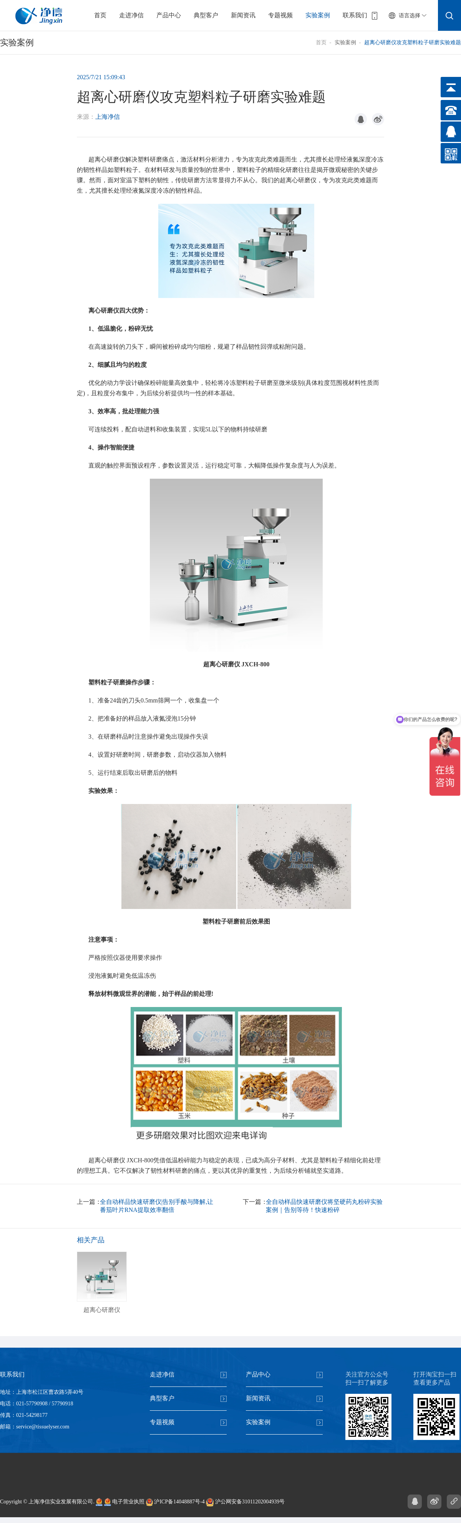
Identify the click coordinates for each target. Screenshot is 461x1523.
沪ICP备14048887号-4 (175, 1502)
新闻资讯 (243, 15)
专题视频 (280, 15)
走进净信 (131, 15)
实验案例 (317, 15)
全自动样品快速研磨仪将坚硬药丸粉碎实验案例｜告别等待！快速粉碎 (324, 1205)
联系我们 (355, 15)
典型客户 (206, 15)
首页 (100, 15)
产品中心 (168, 15)
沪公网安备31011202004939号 (245, 1502)
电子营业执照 (124, 1502)
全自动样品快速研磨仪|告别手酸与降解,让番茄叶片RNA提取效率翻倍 (156, 1205)
